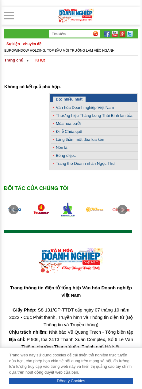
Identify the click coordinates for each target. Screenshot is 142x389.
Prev (13, 210)
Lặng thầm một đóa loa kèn (80, 139)
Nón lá (61, 147)
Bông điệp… (67, 155)
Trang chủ (13, 60)
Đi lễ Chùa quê (69, 131)
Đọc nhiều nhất (69, 99)
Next (122, 210)
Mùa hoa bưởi (68, 123)
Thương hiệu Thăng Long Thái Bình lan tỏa (94, 115)
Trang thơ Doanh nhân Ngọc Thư (85, 163)
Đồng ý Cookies (71, 381)
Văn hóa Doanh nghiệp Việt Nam (85, 107)
